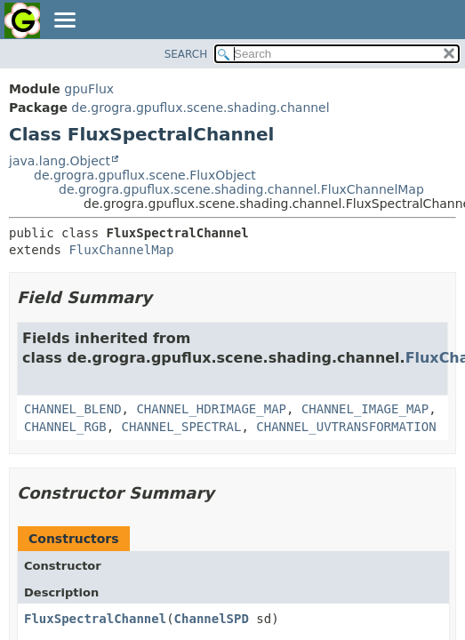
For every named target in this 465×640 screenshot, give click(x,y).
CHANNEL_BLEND (73, 409)
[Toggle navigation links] (64, 21)
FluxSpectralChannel (95, 619)
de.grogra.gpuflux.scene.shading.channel (200, 107)
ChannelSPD (211, 619)
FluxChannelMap (120, 250)
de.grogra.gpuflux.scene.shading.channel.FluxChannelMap (241, 189)
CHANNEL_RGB (65, 427)
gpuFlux (89, 89)
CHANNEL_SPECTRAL (182, 427)
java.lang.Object (59, 161)
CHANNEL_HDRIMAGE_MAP (211, 409)
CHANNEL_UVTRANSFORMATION (346, 427)
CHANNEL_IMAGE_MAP (365, 409)
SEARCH (186, 54)
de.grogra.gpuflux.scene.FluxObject (145, 175)
